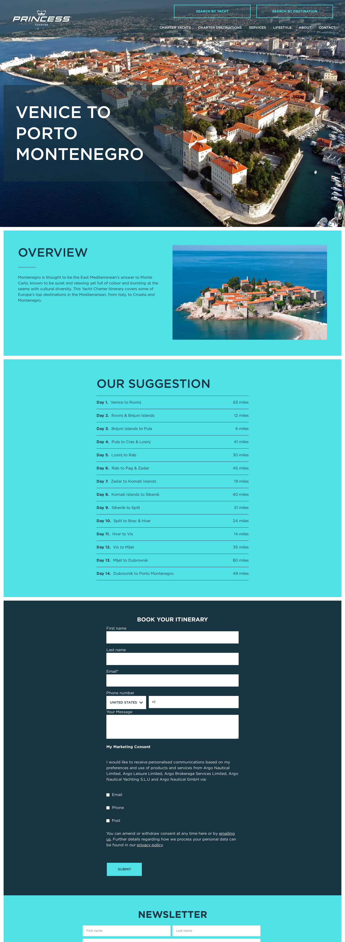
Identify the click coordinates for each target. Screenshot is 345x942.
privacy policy (150, 845)
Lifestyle (282, 27)
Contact (327, 27)
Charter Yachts (175, 27)
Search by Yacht (212, 11)
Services (257, 27)
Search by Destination (294, 11)
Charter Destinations (220, 27)
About (305, 27)
